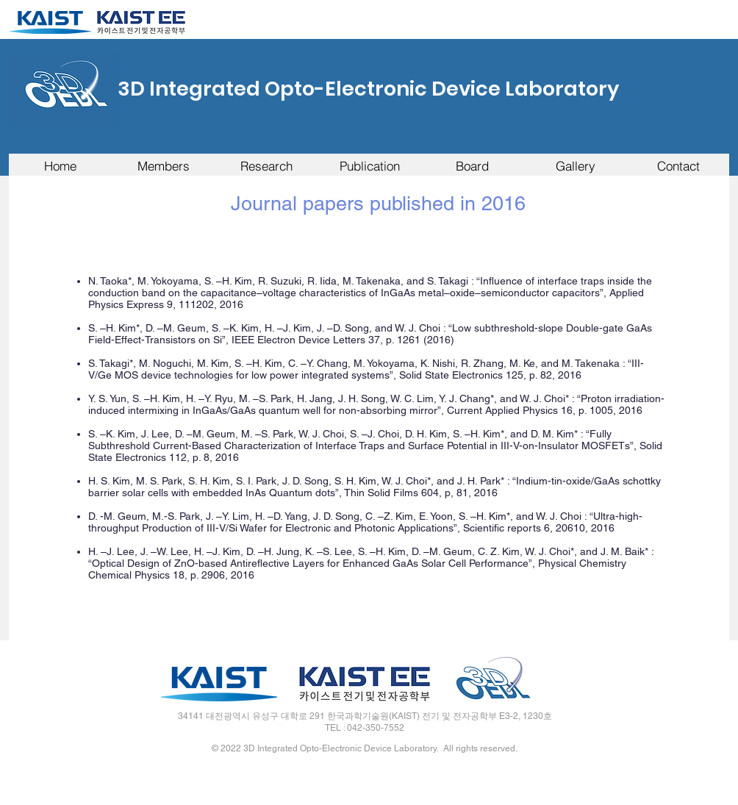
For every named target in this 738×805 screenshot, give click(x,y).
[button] (163, 166)
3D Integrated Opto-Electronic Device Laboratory (368, 88)
